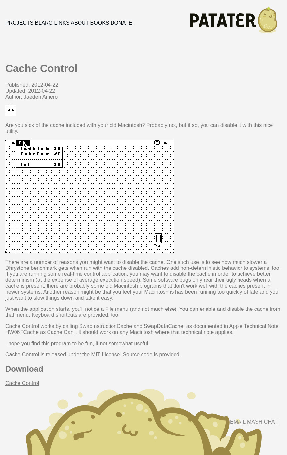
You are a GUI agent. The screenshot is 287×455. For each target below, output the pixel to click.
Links (62, 23)
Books (99, 23)
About (80, 23)
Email (237, 422)
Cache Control (22, 383)
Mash (254, 422)
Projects (19, 23)
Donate (121, 23)
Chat (271, 422)
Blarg (44, 23)
